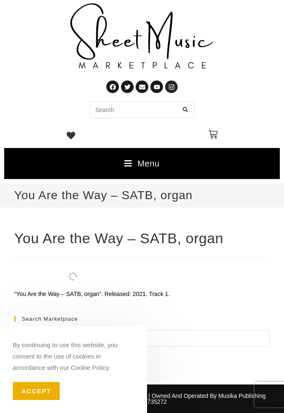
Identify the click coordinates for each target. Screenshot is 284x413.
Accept (36, 391)
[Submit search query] (185, 109)
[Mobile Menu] (141, 163)
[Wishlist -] (71, 136)
